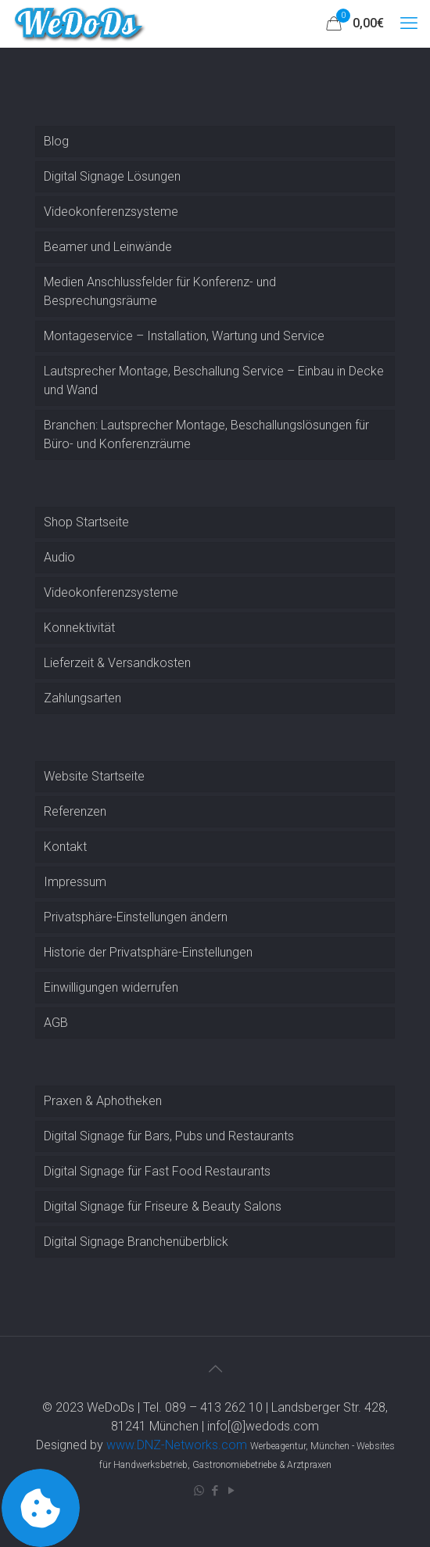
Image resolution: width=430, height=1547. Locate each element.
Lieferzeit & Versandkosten (117, 662)
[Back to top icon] (215, 1368)
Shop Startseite (86, 522)
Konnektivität (79, 627)
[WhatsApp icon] (199, 1491)
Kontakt (65, 846)
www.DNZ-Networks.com (176, 1445)
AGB (56, 1022)
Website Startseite (94, 776)
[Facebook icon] (215, 1491)
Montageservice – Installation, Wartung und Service (184, 335)
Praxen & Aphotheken (103, 1100)
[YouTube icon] (232, 1491)
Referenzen (75, 811)
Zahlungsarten (82, 698)
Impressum (75, 881)
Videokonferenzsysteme (111, 211)
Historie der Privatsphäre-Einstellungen (148, 952)
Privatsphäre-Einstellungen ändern (136, 917)
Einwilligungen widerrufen (111, 987)
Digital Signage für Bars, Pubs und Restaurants (169, 1136)
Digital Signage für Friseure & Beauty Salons (162, 1206)
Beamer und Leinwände (108, 246)
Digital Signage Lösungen (112, 176)
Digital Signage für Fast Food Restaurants (157, 1171)
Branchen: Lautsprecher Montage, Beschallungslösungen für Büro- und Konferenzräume (206, 434)
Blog (56, 141)
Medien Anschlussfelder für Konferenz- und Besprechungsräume (160, 291)
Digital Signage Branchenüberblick (136, 1241)
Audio (59, 557)
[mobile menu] (409, 23)
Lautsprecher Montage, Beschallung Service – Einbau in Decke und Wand (214, 380)
